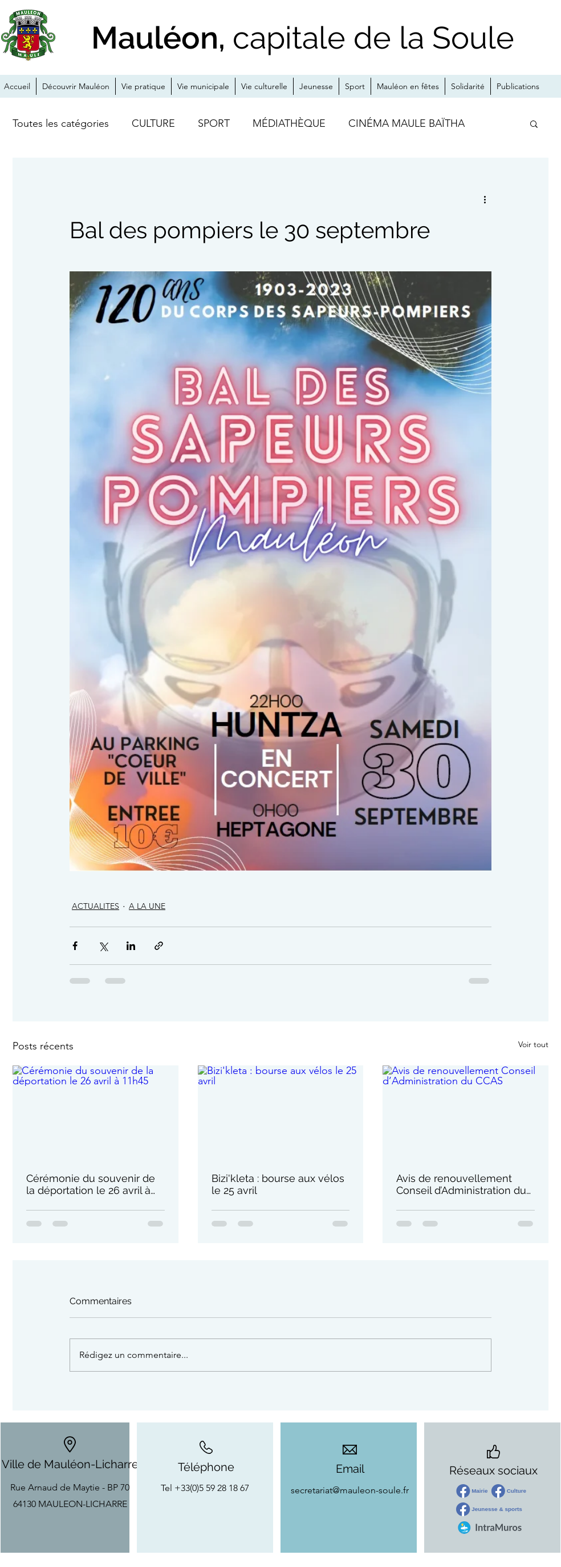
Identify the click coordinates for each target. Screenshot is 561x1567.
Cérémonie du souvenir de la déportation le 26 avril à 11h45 (90, 1184)
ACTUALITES (95, 906)
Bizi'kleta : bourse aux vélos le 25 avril (278, 1184)
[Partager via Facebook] (75, 945)
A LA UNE (147, 906)
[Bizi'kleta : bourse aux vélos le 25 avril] (281, 1112)
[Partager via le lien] (158, 945)
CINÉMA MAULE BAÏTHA (406, 123)
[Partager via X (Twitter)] (102, 945)
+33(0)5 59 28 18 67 (211, 1487)
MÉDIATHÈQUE (289, 123)
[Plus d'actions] (484, 199)
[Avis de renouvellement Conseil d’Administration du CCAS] (465, 1112)
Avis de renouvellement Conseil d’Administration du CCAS (461, 1184)
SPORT (214, 123)
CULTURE (153, 123)
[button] (534, 123)
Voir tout (533, 1044)
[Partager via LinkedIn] (130, 945)
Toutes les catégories (61, 123)
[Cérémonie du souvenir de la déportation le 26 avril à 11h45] (95, 1112)
